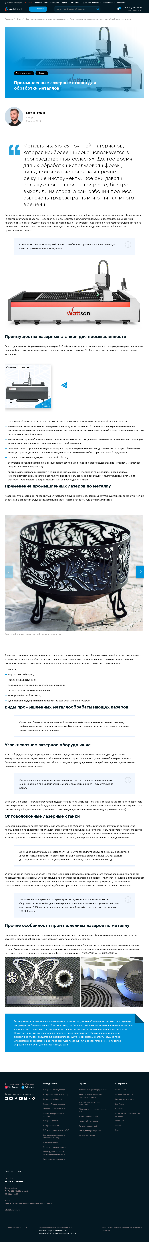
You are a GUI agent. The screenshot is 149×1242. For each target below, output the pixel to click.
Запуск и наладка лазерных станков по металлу (91, 1095)
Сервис (65, 3)
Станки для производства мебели (54, 1114)
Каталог (38, 9)
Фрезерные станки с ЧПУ (54, 1108)
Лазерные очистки (51, 1125)
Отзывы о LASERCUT (124, 1094)
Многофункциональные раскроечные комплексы (54, 1152)
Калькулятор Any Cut (88, 1126)
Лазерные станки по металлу (55, 1094)
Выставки (76, 3)
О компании (109, 3)
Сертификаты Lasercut (125, 1099)
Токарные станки (50, 1142)
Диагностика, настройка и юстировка (90, 1103)
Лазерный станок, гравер (54, 1089)
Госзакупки (54, 2)
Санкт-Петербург (13, 1171)
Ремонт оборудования (88, 1121)
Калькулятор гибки (87, 1135)
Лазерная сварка (50, 1120)
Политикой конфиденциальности (51, 1230)
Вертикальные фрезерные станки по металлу (55, 1136)
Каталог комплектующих (54, 1159)
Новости (38, 2)
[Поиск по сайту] (77, 9)
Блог (46, 2)
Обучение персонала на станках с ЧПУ (93, 1110)
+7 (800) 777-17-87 (133, 8)
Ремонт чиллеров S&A (88, 1116)
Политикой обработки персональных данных (56, 1233)
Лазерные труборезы (52, 1099)
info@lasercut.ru (134, 10)
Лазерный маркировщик (54, 1104)
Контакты (121, 2)
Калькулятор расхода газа (90, 1130)
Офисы (118, 1125)
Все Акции (119, 1104)
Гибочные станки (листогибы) (56, 1130)
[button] (140, 572)
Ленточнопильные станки (54, 1147)
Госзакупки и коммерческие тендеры (127, 1114)
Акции (28, 3)
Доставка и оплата (92, 3)
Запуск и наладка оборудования (93, 1089)
